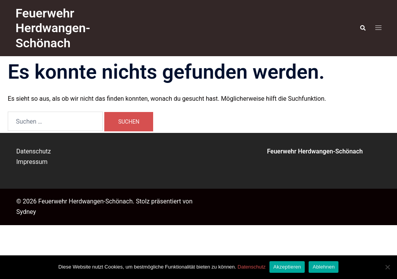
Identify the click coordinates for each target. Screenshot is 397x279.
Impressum (32, 161)
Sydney (26, 211)
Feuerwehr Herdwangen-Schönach (53, 28)
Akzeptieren (287, 267)
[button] (362, 28)
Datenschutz (33, 151)
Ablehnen (323, 267)
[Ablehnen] (387, 267)
